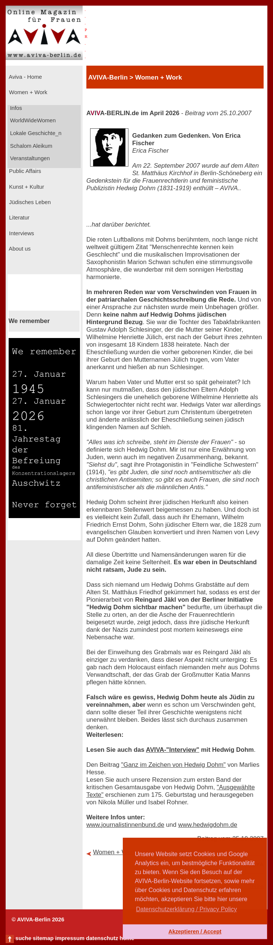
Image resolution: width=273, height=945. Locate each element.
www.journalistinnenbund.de (125, 824)
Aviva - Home (25, 77)
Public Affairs (24, 171)
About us (19, 249)
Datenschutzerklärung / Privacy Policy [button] (186, 909)
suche (23, 938)
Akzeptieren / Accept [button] (194, 931)
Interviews (21, 233)
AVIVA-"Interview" (172, 749)
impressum (69, 938)
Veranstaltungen (29, 158)
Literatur (18, 218)
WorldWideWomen (32, 120)
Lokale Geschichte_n (35, 133)
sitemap (43, 938)
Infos (15, 108)
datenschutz (102, 938)
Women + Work (27, 92)
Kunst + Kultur (26, 187)
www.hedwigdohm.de (207, 824)
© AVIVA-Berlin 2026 (38, 919)
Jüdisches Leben (29, 202)
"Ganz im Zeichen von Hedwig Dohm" (173, 764)
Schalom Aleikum (30, 146)
